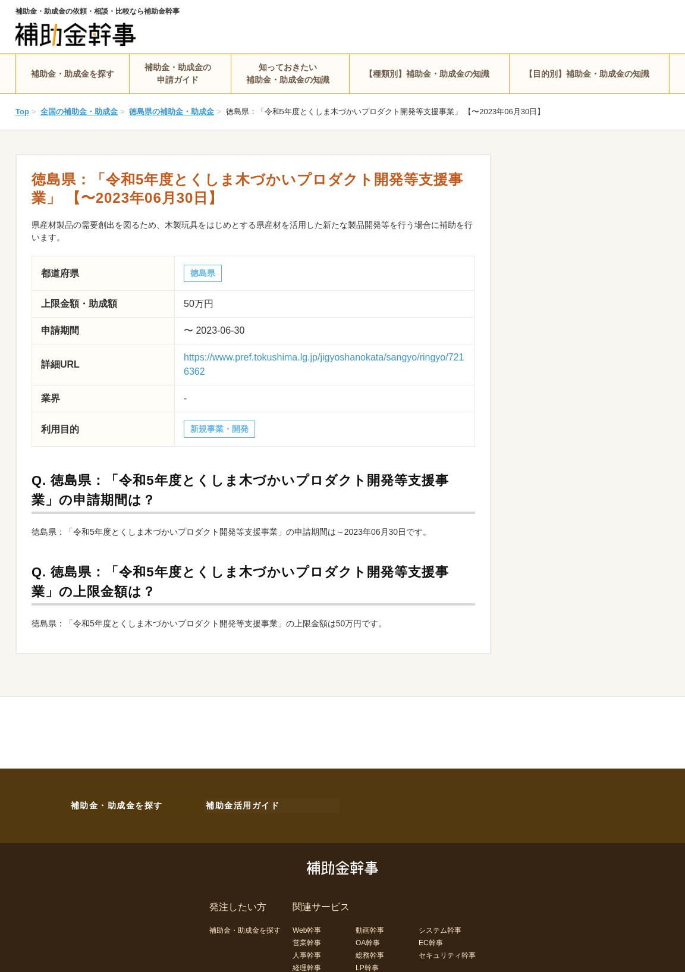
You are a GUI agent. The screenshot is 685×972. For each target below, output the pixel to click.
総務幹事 (370, 953)
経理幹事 (307, 965)
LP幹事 (367, 965)
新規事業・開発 (219, 429)
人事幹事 (307, 953)
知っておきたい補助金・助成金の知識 (287, 73)
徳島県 (202, 273)
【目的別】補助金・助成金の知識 (586, 74)
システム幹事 (440, 928)
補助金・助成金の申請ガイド (177, 73)
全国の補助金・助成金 (79, 111)
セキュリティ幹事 (447, 953)
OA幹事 (368, 940)
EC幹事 (431, 940)
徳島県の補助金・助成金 (171, 111)
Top (22, 111)
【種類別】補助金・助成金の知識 (427, 74)
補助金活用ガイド (241, 804)
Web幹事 (307, 928)
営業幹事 (307, 940)
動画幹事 (370, 928)
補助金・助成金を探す (72, 74)
